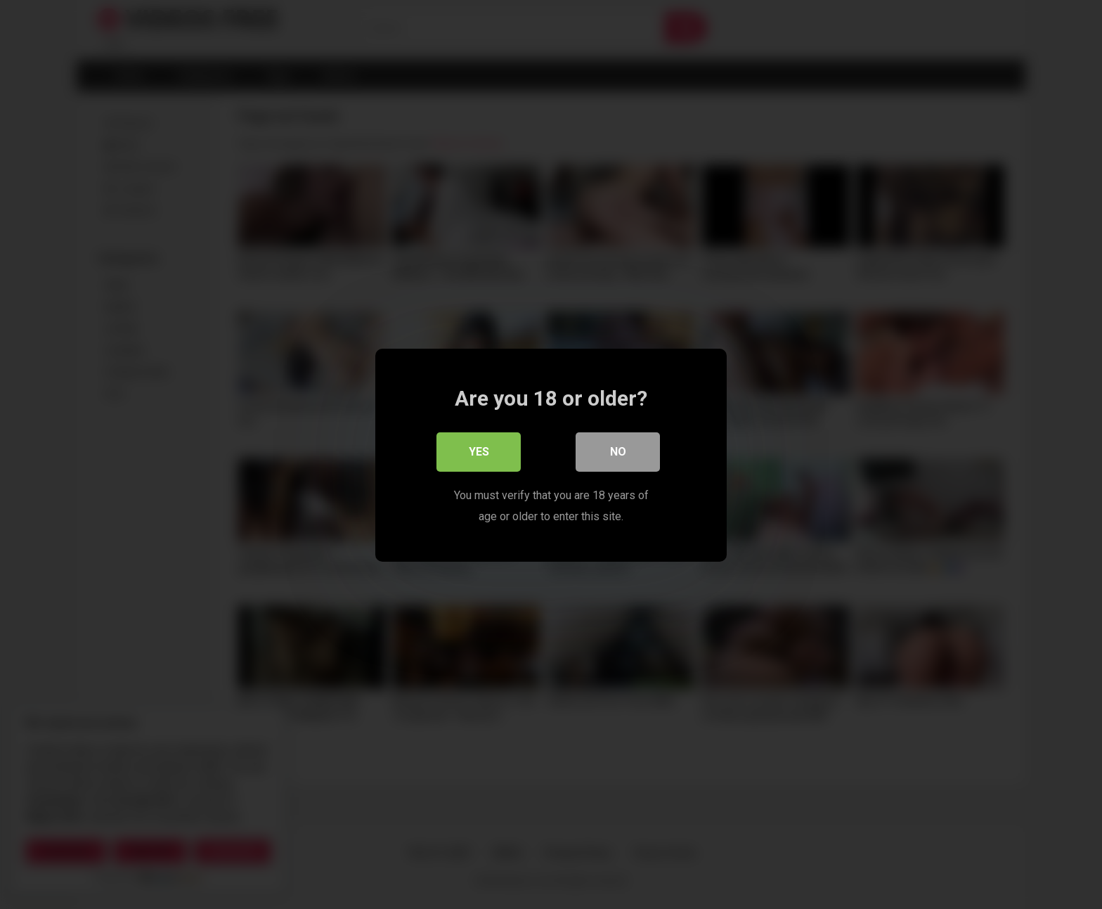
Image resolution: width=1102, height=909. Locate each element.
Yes (479, 451)
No (618, 451)
